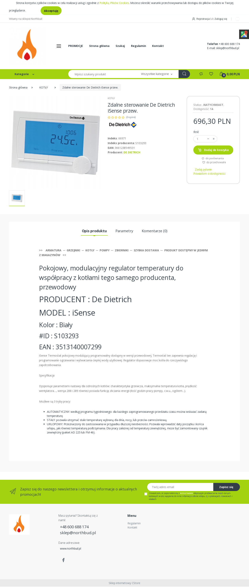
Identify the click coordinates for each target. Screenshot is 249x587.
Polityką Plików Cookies (114, 3)
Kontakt (158, 46)
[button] (157, 74)
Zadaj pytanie (203, 170)
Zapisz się (226, 487)
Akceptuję (51, 11)
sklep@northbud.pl (227, 48)
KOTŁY (43, 88)
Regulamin (138, 46)
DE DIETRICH (132, 153)
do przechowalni (214, 162)
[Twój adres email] (180, 488)
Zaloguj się (220, 18)
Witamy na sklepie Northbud (25, 18)
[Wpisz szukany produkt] (101, 74)
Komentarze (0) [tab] (154, 231)
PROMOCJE (75, 46)
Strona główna (99, 46)
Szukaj (120, 46)
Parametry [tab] (124, 231)
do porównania (212, 158)
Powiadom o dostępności (209, 174)
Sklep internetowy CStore (124, 583)
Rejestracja (201, 18)
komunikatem (186, 493)
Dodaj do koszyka (213, 150)
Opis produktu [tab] (94, 231)
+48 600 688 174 (229, 44)
